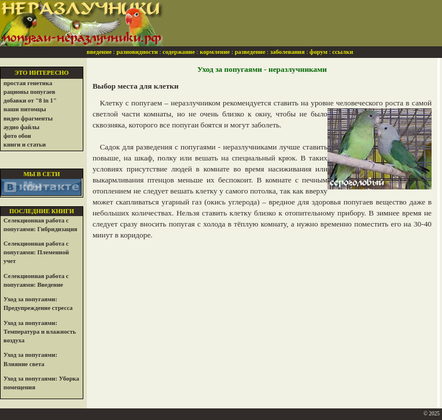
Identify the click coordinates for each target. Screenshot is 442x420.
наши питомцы (24, 109)
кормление (215, 52)
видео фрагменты (28, 118)
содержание (179, 52)
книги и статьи (24, 144)
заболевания (287, 52)
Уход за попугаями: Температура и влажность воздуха (39, 332)
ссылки (342, 52)
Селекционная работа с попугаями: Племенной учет (36, 252)
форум (318, 52)
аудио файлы (21, 127)
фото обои (17, 136)
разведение (250, 52)
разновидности (137, 52)
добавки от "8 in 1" (30, 100)
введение (99, 52)
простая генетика (27, 83)
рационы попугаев (29, 92)
